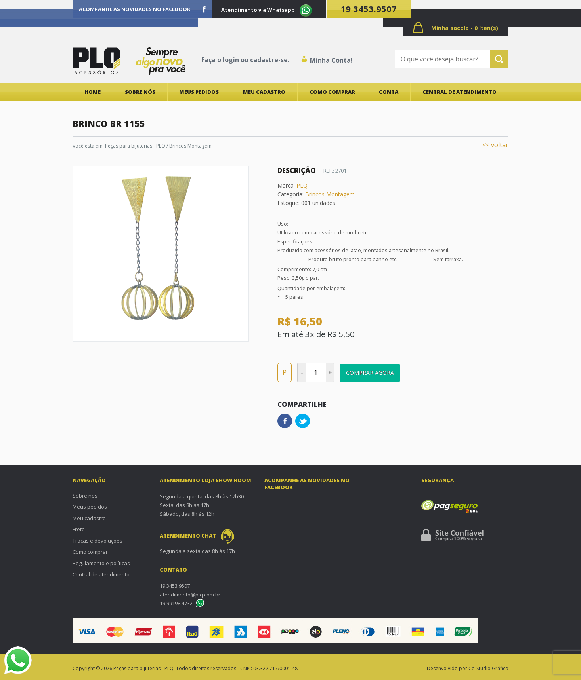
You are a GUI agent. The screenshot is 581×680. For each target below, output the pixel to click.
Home (92, 91)
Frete (79, 529)
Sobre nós (140, 91)
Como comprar (332, 91)
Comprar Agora (370, 372)
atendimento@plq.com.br (190, 594)
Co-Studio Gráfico (488, 668)
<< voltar (495, 145)
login (231, 59)
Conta (388, 91)
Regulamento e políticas (101, 563)
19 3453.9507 (368, 9)
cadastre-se (269, 59)
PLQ (302, 185)
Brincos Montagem (190, 145)
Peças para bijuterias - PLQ (135, 145)
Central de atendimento (459, 91)
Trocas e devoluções (97, 540)
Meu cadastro (264, 91)
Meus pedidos (199, 91)
